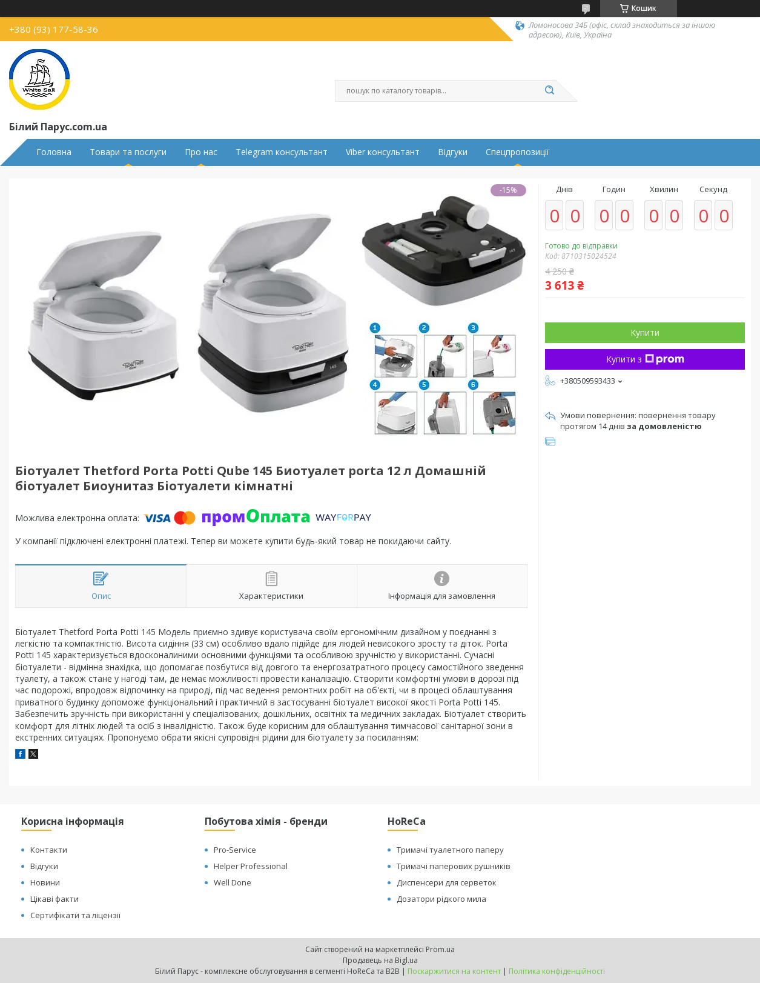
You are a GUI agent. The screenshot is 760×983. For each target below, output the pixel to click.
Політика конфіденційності (557, 971)
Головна (53, 152)
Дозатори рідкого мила (441, 898)
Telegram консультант (282, 152)
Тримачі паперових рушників (454, 866)
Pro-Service (235, 849)
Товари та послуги (128, 152)
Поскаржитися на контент (454, 971)
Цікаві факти (54, 898)
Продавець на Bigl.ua (380, 960)
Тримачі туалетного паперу (450, 849)
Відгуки (453, 152)
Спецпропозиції (517, 152)
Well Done (232, 882)
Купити (644, 332)
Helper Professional (251, 866)
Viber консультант (383, 152)
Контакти (48, 849)
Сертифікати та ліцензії (75, 915)
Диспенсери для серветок (447, 882)
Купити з (645, 359)
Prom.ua (440, 949)
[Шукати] (550, 91)
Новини (45, 882)
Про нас (201, 152)
